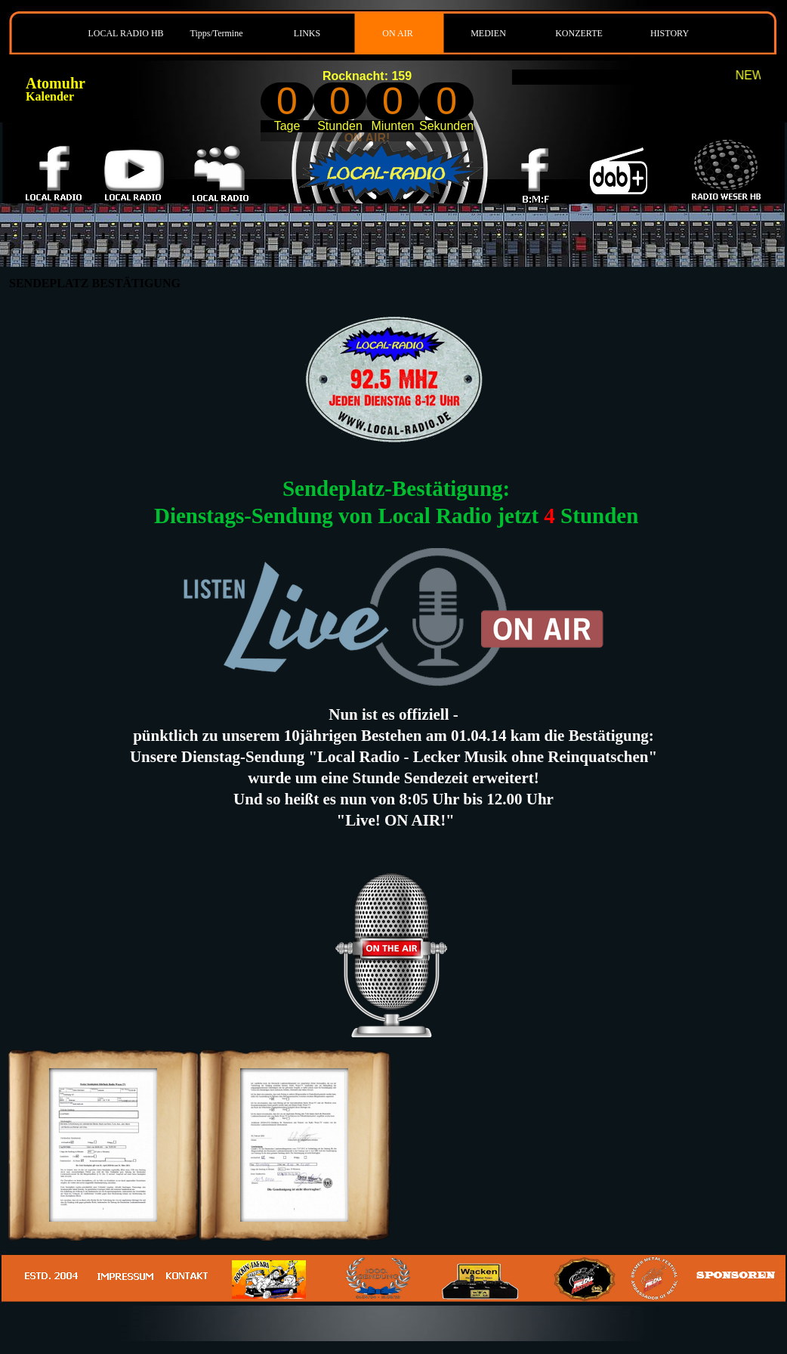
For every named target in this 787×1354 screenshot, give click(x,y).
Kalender (50, 96)
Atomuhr (55, 83)
